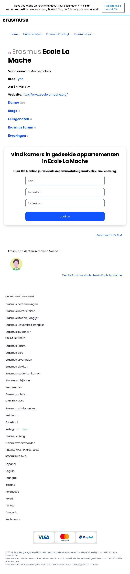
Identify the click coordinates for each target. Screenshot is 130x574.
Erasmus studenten (18, 332)
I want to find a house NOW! (113, 7)
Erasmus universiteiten (20, 311)
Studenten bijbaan (17, 380)
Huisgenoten (18, 119)
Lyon (20, 79)
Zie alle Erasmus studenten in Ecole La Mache (92, 275)
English (10, 471)
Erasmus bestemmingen (21, 304)
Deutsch (11, 512)
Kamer (13, 102)
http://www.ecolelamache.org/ (45, 95)
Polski (9, 499)
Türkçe (10, 505)
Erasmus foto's (15, 394)
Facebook (12, 422)
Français (11, 478)
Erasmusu (15, 20)
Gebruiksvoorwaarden (20, 443)
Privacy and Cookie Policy (22, 450)
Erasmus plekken (16, 367)
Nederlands (13, 519)
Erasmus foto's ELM (109, 235)
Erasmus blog (14, 353)
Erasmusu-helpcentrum (21, 408)
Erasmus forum (20, 127)
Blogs (12, 111)
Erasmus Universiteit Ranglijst (24, 325)
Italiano (10, 485)
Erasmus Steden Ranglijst (22, 318)
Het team (11, 415)
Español (10, 464)
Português (12, 492)
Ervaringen (17, 135)
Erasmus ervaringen (18, 360)
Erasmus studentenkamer (22, 373)
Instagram (12, 429)
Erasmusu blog (15, 436)
